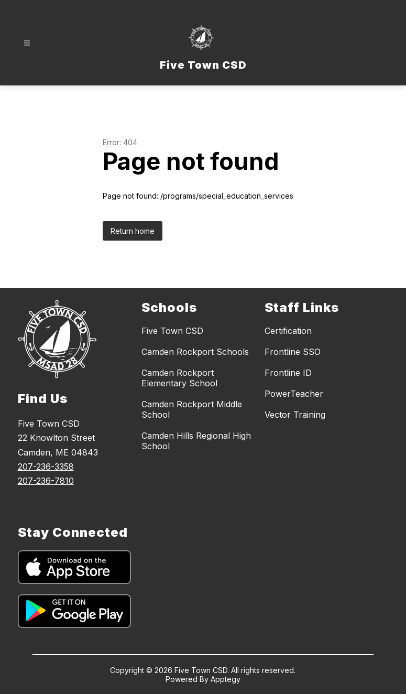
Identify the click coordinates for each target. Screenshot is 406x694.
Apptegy (225, 679)
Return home (133, 230)
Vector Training (295, 414)
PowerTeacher (294, 393)
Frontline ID (288, 372)
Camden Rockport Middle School (191, 409)
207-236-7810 (46, 480)
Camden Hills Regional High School (196, 440)
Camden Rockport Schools (195, 351)
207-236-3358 (46, 466)
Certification (288, 331)
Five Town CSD (172, 331)
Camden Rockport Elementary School (179, 377)
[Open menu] (27, 43)
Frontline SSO (293, 351)
